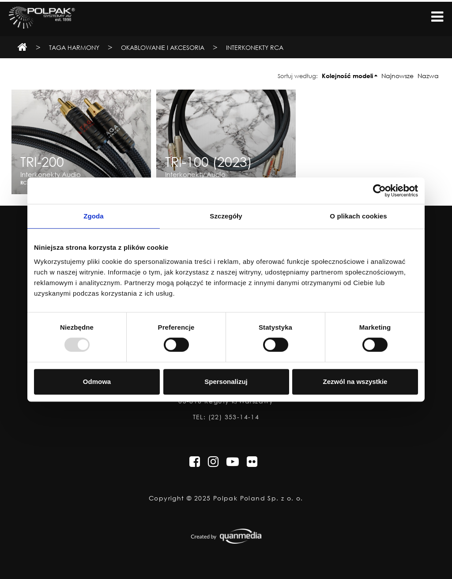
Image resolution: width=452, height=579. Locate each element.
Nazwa (428, 75)
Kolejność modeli (347, 75)
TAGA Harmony (74, 47)
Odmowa (97, 381)
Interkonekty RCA (254, 47)
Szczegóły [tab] (226, 216)
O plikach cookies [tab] (358, 216)
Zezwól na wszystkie (355, 381)
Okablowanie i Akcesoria (163, 47)
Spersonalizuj (226, 381)
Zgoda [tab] (93, 216)
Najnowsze (397, 75)
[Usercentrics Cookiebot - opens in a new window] (379, 190)
